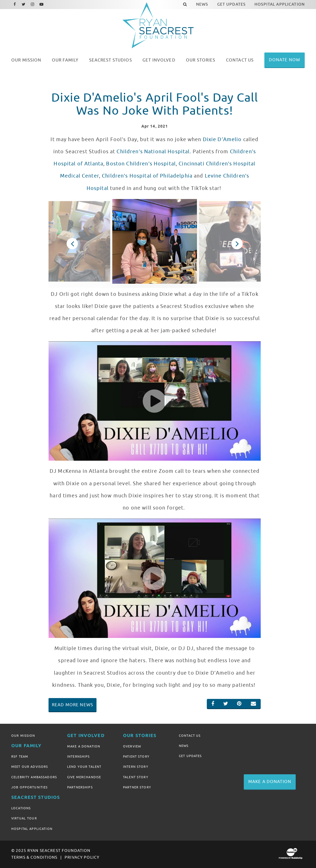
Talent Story (135, 777)
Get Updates (190, 756)
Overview (132, 746)
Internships (78, 756)
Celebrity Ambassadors (34, 777)
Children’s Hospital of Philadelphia (147, 176)
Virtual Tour (24, 818)
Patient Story (136, 756)
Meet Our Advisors (29, 767)
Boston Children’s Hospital (141, 164)
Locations (21, 808)
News (184, 746)
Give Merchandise (84, 777)
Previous (72, 243)
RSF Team (19, 756)
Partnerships (80, 787)
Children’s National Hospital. (154, 151)
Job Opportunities (29, 787)
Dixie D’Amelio (222, 139)
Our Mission (23, 736)
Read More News (72, 705)
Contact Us (190, 736)
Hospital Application (31, 829)
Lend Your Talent (84, 767)
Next (237, 243)
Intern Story (135, 767)
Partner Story (137, 787)
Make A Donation (83, 746)
